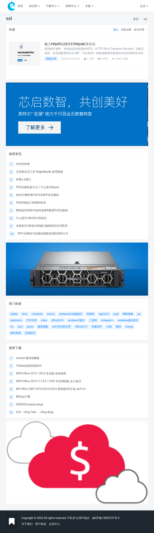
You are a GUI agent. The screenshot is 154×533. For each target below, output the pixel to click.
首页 (20, 6)
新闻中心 (72, 6)
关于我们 (27, 523)
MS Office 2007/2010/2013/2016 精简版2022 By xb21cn (50, 388)
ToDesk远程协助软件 (29, 365)
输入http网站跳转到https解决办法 (71, 44)
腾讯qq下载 (23, 396)
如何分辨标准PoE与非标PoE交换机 (37, 194)
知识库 (34, 6)
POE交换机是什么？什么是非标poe (37, 187)
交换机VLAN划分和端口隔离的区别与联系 (41, 225)
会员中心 (54, 523)
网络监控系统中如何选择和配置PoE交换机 (42, 210)
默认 (115, 29)
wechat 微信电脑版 (27, 358)
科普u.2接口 (23, 179)
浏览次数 (126, 29)
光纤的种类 (23, 164)
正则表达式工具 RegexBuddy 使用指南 (39, 171)
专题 (89, 6)
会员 (144, 6)
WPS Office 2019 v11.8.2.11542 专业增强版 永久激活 (48, 381)
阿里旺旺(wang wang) (29, 404)
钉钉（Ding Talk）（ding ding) (34, 412)
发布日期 (139, 29)
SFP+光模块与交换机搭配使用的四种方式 (43, 233)
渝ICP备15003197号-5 (105, 518)
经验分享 (51, 58)
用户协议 (40, 523)
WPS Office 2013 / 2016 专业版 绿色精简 (41, 373)
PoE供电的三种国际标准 (31, 202)
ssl (145, 19)
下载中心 (52, 6)
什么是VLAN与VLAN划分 (31, 218)
